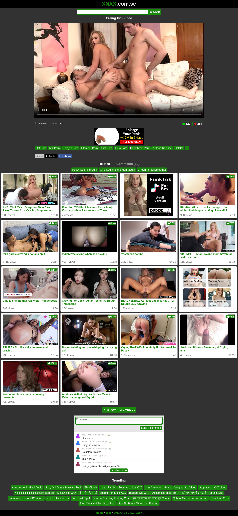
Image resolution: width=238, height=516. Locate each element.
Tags (109, 512)
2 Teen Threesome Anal (152, 169)
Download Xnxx (220, 498)
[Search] (112, 12)
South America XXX (130, 487)
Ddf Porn (41, 148)
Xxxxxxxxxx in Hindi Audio (27, 487)
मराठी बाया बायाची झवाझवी (192, 492)
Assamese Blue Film (164, 492)
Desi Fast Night (81, 498)
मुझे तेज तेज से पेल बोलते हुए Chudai (151, 498)
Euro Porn (121, 148)
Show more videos (119, 409)
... (187, 148)
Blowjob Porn (70, 148)
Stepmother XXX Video (212, 487)
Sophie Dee (216, 492)
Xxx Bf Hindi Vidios (58, 498)
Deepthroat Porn (139, 148)
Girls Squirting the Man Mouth (117, 169)
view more (119, 470)
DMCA (118, 512)
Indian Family (108, 487)
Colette (179, 148)
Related (104, 164)
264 (198, 123)
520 (186, 123)
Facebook (65, 156)
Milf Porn (54, 148)
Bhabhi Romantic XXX (113, 492)
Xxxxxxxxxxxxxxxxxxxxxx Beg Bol (34, 492)
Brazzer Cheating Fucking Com (111, 498)
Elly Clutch (90, 487)
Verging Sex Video (185, 487)
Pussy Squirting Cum (84, 169)
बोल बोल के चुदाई (88, 492)
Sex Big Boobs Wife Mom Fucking (138, 503)
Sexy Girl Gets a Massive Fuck (63, 487)
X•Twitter (51, 156)
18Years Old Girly (139, 492)
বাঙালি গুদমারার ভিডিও (158, 487)
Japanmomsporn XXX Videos (26, 498)
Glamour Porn (89, 148)
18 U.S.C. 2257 (133, 512)
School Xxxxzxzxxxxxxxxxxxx (190, 498)
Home (99, 512)
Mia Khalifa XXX (67, 492)
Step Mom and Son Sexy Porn (97, 503)
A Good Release (162, 148)
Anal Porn (106, 148)
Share (39, 156)
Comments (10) (128, 164)
